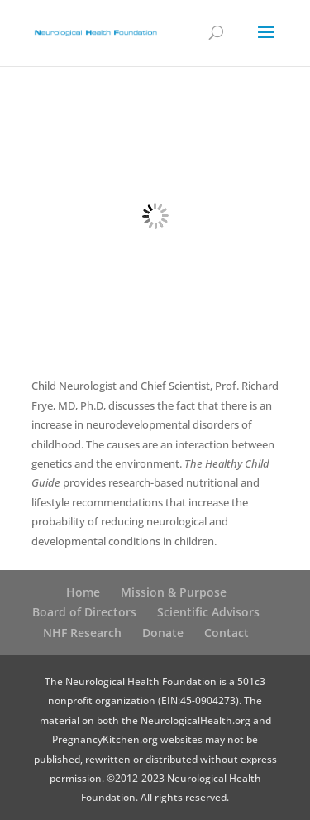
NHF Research (82, 632)
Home (83, 592)
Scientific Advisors (208, 612)
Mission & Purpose (174, 592)
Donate (163, 632)
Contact (226, 632)
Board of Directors (84, 612)
